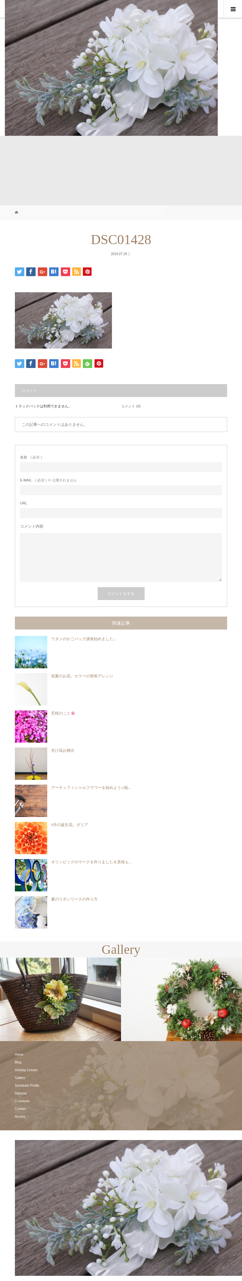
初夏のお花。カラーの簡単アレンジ (82, 676)
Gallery (20, 1078)
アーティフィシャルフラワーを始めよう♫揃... (91, 787)
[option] (60, 999)
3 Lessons (22, 1101)
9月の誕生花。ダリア (69, 825)
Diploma (21, 1093)
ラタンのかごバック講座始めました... (83, 639)
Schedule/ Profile (27, 1085)
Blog (18, 1062)
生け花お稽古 (62, 750)
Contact (20, 1109)
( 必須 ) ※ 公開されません (48, 480)
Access (20, 1116)
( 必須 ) (31, 457)
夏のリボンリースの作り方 (74, 899)
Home (19, 1054)
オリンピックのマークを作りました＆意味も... (91, 862)
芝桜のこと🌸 (63, 713)
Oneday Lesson (26, 1070)
